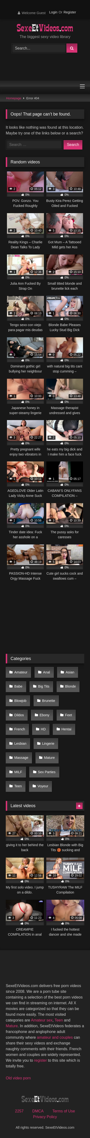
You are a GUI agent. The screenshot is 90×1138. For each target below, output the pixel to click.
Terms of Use (63, 1111)
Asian (70, 672)
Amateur (20, 672)
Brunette (48, 701)
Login (53, 12)
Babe (18, 686)
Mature (49, 758)
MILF (18, 772)
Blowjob (20, 701)
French (19, 729)
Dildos (19, 715)
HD (43, 729)
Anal (46, 672)
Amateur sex (42, 1020)
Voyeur (42, 786)
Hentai (66, 729)
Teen (18, 786)
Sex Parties (47, 772)
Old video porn (18, 1078)
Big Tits (43, 686)
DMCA (38, 1111)
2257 (19, 1111)
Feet (68, 715)
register (40, 1060)
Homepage (13, 98)
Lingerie (48, 743)
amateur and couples (55, 1037)
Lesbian (20, 743)
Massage (21, 758)
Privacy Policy (45, 1117)
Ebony (44, 715)
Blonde (70, 686)
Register (70, 12)
